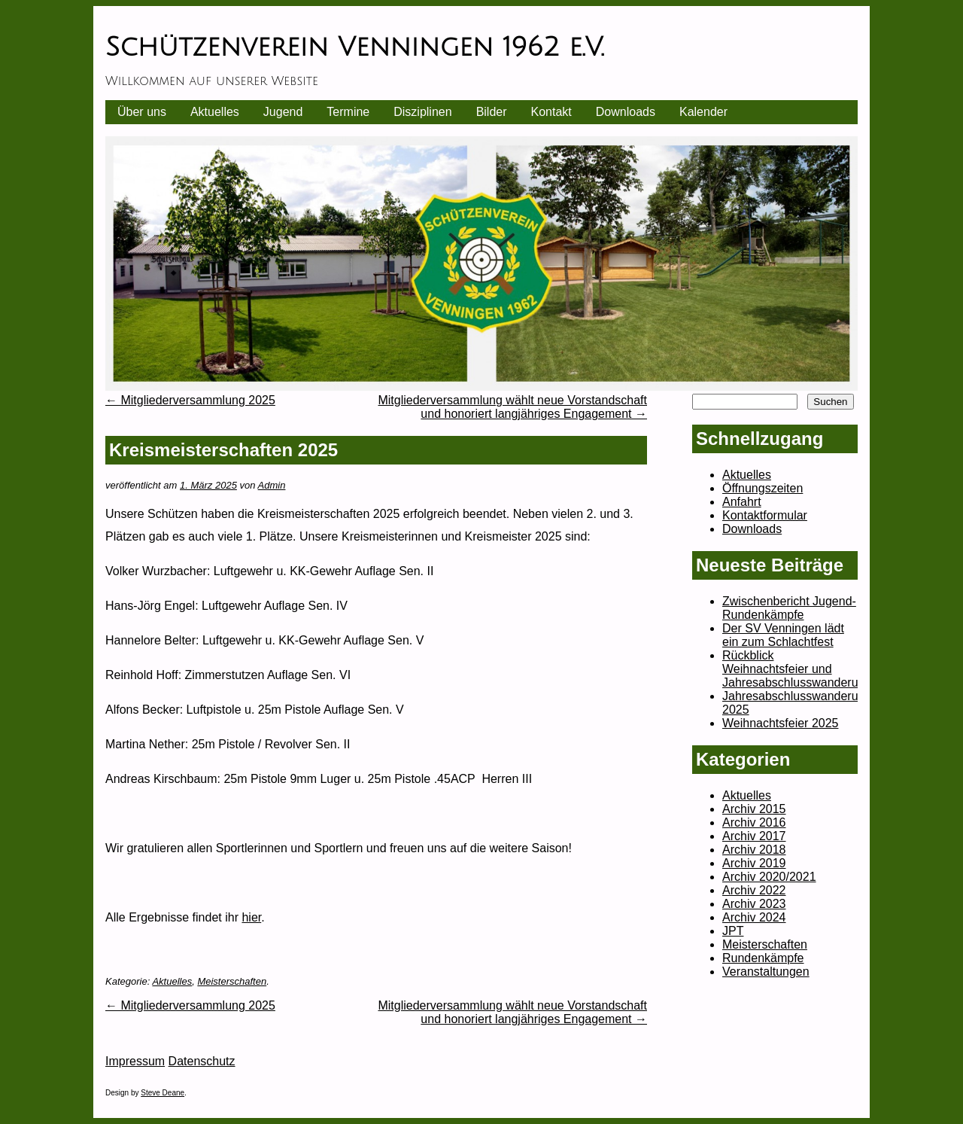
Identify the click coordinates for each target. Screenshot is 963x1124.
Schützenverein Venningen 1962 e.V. (354, 47)
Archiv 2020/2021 (769, 876)
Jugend (283, 111)
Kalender (703, 111)
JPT (732, 930)
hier (251, 917)
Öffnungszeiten (762, 488)
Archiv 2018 (754, 849)
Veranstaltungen (766, 971)
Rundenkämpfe (763, 958)
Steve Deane (162, 1093)
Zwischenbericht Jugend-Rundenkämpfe (789, 608)
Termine (348, 111)
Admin (272, 485)
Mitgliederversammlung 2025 (190, 400)
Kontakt (551, 111)
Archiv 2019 (754, 863)
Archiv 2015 (754, 809)
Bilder (491, 111)
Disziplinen (422, 111)
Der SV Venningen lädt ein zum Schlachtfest (783, 635)
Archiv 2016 (754, 822)
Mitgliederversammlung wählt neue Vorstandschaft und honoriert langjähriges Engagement (512, 407)
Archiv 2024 (754, 917)
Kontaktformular (764, 515)
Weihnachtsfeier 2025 (780, 723)
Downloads (625, 111)
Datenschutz (202, 1061)
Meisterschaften (231, 981)
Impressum (135, 1061)
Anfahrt (741, 501)
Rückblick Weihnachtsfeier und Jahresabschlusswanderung (796, 669)
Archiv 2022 (754, 890)
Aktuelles (214, 111)
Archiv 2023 (754, 903)
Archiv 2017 (754, 836)
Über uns (141, 111)
